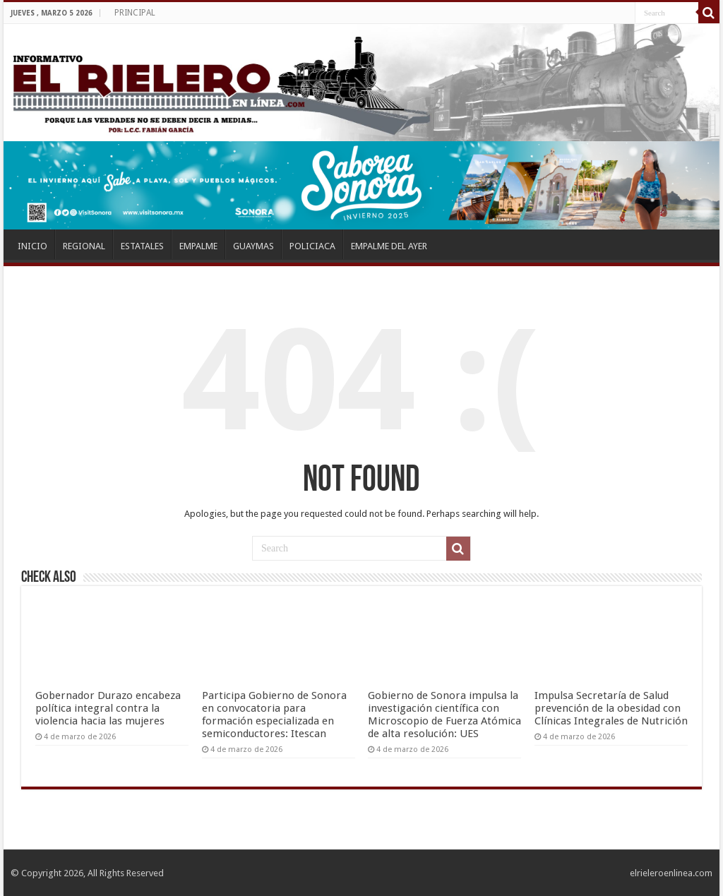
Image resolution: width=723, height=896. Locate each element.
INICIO (32, 246)
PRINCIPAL (134, 13)
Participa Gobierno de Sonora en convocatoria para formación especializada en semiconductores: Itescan (274, 714)
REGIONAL (84, 246)
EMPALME (198, 246)
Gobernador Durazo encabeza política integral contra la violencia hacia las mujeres (108, 708)
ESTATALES (142, 246)
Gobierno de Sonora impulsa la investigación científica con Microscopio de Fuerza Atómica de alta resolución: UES (444, 714)
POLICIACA (312, 246)
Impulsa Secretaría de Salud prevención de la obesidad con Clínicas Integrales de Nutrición (611, 708)
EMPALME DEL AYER (389, 246)
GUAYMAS (253, 246)
